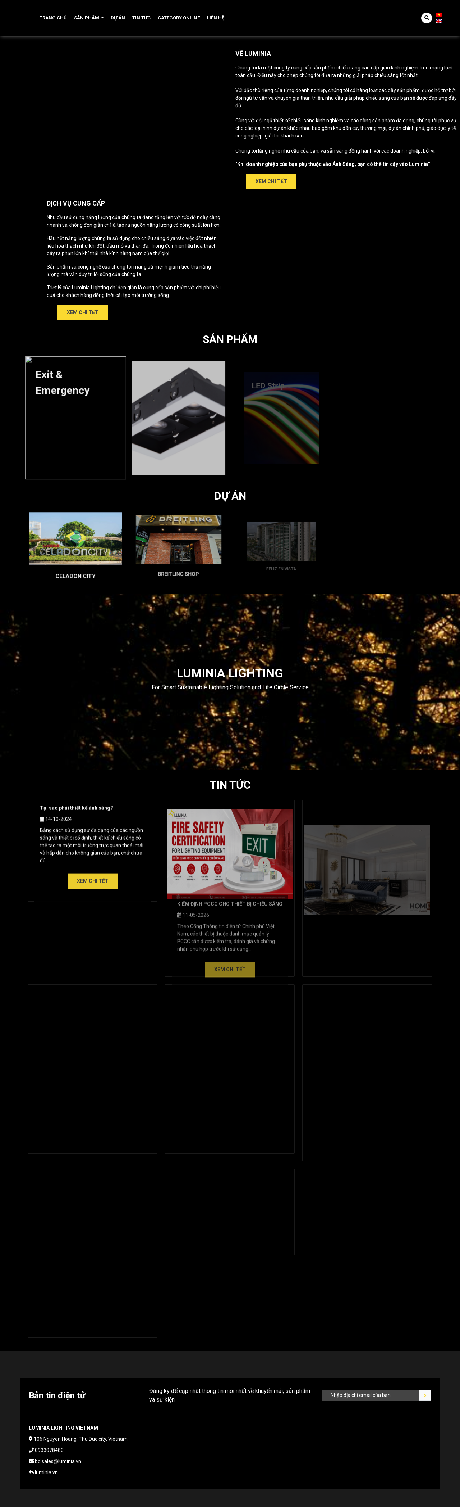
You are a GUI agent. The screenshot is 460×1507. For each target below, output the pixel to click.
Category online (179, 18)
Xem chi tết (271, 181)
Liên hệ (215, 18)
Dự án (118, 18)
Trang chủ (53, 18)
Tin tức (141, 18)
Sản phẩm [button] (86, 18)
